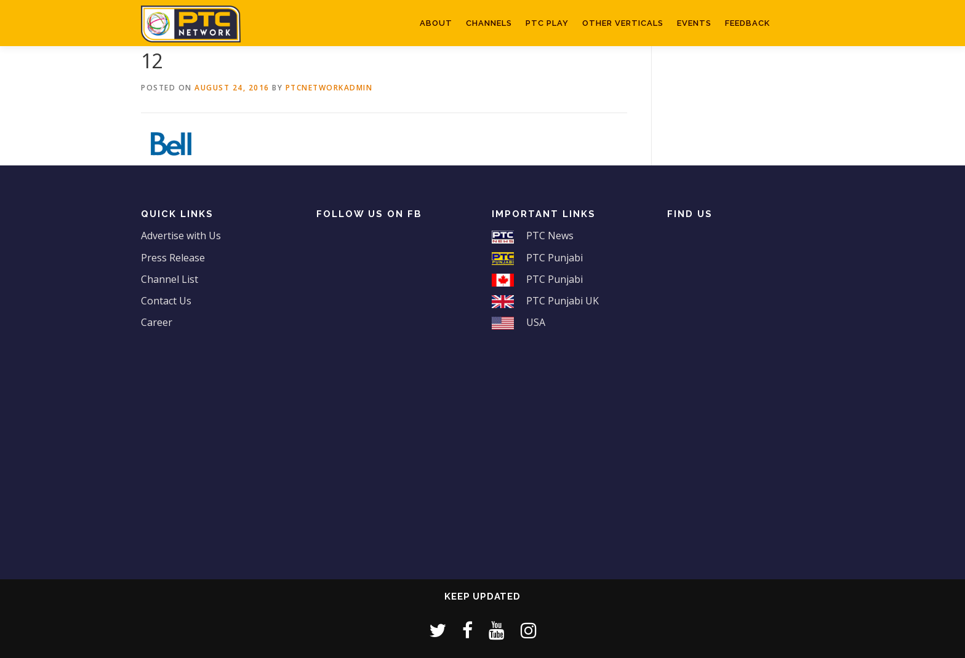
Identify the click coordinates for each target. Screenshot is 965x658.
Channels (489, 23)
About (436, 23)
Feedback (747, 23)
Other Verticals (622, 23)
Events (694, 23)
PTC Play (547, 23)
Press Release (173, 257)
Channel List (169, 279)
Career (156, 322)
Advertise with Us (181, 235)
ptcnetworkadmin (329, 87)
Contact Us (166, 300)
